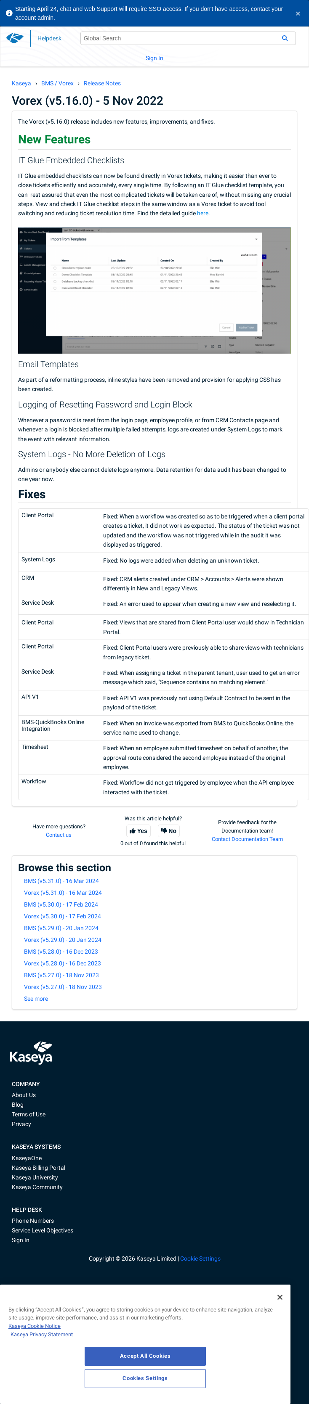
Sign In (154, 58)
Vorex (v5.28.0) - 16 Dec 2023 (62, 963)
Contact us (59, 835)
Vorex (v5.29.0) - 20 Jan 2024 (62, 939)
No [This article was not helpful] (172, 831)
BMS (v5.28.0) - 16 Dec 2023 (61, 951)
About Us (24, 1095)
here (202, 213)
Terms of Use (28, 1114)
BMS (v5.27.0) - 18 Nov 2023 (61, 975)
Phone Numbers (33, 1220)
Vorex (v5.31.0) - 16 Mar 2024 (63, 892)
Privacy (21, 1124)
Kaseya (21, 83)
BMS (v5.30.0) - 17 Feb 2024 (61, 904)
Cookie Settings (200, 1258)
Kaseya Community (37, 1187)
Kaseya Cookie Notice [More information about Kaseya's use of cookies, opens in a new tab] (34, 1326)
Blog (18, 1104)
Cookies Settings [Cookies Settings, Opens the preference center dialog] (145, 1378)
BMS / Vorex (57, 83)
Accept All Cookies (145, 1356)
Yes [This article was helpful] (142, 831)
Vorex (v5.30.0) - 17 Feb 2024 (62, 916)
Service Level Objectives (42, 1230)
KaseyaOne (27, 1158)
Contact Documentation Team (247, 839)
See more (36, 998)
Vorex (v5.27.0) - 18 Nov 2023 (63, 987)
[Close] (280, 1297)
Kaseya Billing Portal (38, 1167)
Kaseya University (35, 1177)
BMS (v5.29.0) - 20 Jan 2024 (61, 928)
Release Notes (102, 83)
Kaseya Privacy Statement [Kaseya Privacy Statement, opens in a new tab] (42, 1334)
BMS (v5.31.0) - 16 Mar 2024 (61, 881)
